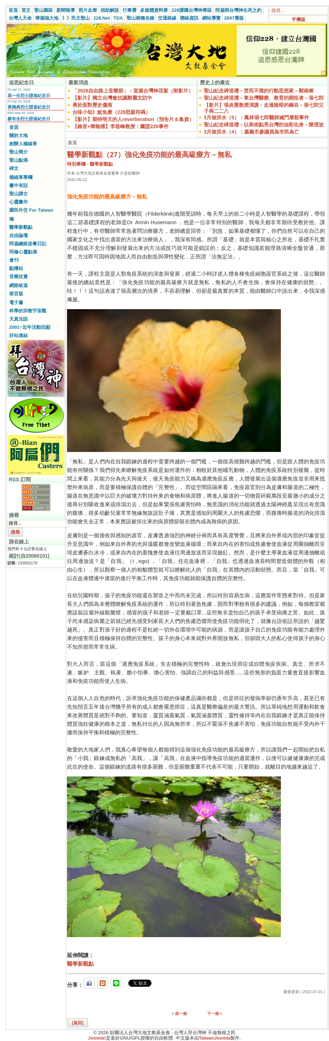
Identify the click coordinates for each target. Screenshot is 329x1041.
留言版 (16, 293)
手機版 (298, 19)
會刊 (14, 260)
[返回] (77, 1022)
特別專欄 (76, 164)
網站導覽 (211, 18)
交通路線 (167, 18)
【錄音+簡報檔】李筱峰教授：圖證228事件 (120, 126)
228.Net (101, 18)
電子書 (16, 302)
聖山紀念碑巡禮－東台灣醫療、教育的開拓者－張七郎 (264, 98)
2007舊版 (234, 18)
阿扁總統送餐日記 (27, 243)
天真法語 (18, 319)
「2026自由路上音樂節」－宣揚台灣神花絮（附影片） (132, 91)
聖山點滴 (18, 160)
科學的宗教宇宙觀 (27, 310)
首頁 (13, 10)
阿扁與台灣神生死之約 (238, 10)
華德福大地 (46, 18)
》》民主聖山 (76, 18)
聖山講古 (18, 193)
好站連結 (18, 335)
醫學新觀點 (20, 227)
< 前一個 (179, 1013)
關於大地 (18, 135)
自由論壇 (18, 235)
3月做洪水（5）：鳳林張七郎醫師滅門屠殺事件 (256, 117)
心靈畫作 (18, 202)
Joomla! (97, 1038)
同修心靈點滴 (23, 252)
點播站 (16, 268)
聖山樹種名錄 (140, 18)
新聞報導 (65, 10)
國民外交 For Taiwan (31, 210)
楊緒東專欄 (20, 177)
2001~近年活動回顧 (29, 327)
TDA (118, 18)
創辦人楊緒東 (23, 143)
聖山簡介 (18, 152)
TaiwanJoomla (215, 1038)
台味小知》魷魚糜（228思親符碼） (111, 112)
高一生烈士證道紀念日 (28, 95)
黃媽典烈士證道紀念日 (28, 107)
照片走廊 (87, 10)
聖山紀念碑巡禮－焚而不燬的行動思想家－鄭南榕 (259, 91)
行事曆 (130, 10)
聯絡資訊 (189, 18)
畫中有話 (18, 185)
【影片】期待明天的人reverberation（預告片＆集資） (133, 119)
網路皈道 (18, 285)
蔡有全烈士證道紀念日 (28, 118)
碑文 (14, 168)
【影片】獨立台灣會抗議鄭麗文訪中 (112, 98)
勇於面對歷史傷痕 (92, 105)
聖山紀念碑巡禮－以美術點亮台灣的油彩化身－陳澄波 (264, 124)
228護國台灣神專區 (191, 10)
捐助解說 (110, 10)
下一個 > (214, 1013)
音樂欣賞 (18, 276)
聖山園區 (43, 10)
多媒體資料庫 (154, 10)
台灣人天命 (20, 18)
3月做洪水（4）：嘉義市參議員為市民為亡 (251, 132)
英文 (26, 10)
